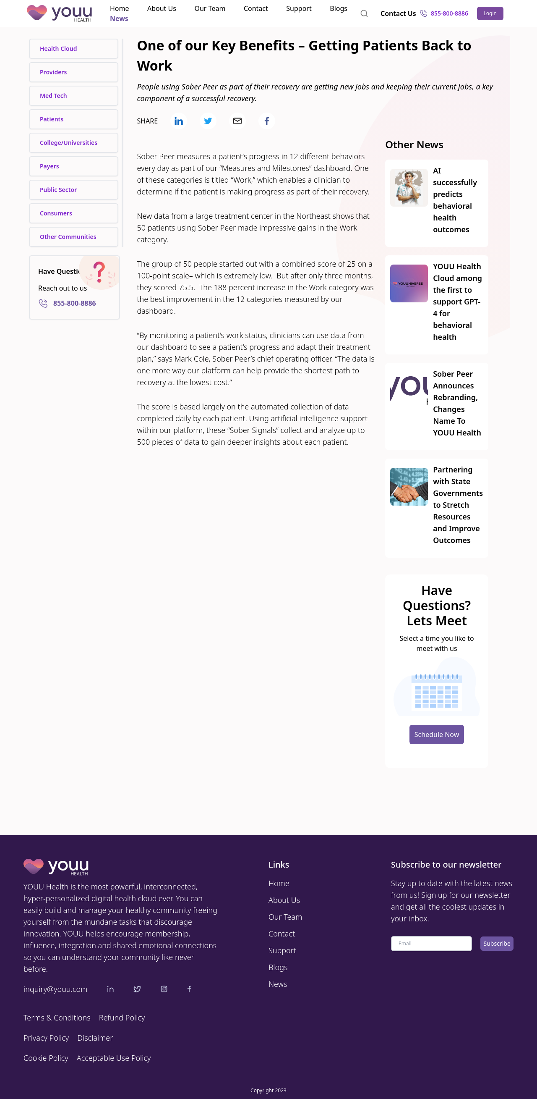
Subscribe (497, 943)
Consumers (56, 213)
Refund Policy (122, 1017)
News (119, 18)
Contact (256, 8)
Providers (53, 72)
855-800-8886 (442, 13)
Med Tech (53, 96)
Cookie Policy (45, 1058)
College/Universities (68, 143)
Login (490, 13)
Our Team (209, 8)
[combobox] (364, 13)
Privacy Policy (46, 1038)
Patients (51, 119)
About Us (161, 8)
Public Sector (58, 190)
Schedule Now (436, 734)
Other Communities (68, 237)
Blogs (338, 8)
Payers (49, 166)
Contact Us (398, 13)
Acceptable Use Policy (114, 1058)
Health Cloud (58, 48)
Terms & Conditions (57, 1017)
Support (298, 8)
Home (119, 8)
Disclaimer (95, 1038)
